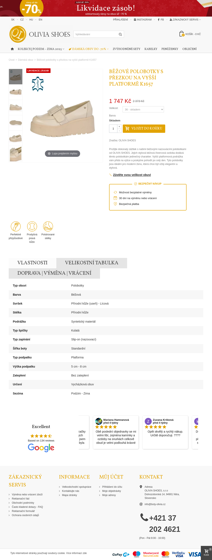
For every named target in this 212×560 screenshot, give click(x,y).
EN (40, 19)
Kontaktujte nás (70, 491)
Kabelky (151, 49)
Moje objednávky (111, 491)
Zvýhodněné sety (126, 49)
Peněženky (169, 49)
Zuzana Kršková (163, 419)
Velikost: (114, 108)
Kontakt (151, 477)
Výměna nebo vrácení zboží (27, 494)
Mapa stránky (69, 495)
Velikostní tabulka (91, 263)
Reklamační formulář (23, 511)
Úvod (11, 59)
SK (12, 19)
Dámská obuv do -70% (87, 49)
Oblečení (189, 49)
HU (31, 19)
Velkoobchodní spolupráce (76, 486)
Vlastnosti (32, 263)
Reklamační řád (20, 498)
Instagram (143, 19)
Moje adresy (109, 495)
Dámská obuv (25, 59)
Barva (112, 115)
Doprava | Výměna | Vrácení (54, 273)
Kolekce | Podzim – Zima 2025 (40, 49)
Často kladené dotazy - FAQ (27, 507)
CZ (22, 19)
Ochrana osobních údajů (25, 515)
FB (160, 19)
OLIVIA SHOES (127, 140)
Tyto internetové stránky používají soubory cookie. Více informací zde (48, 553)
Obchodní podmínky (22, 502)
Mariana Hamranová (116, 419)
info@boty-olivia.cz (155, 504)
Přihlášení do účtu (112, 486)
